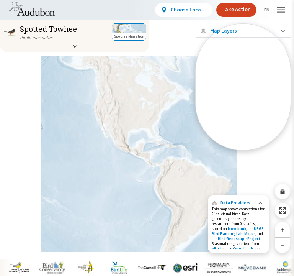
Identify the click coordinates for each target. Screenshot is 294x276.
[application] (147, 138)
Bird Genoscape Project (239, 238)
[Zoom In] (282, 229)
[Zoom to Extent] (282, 210)
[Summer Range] (243, 119)
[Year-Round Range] (243, 145)
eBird (217, 248)
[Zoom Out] (282, 245)
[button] (238, 202)
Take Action (230, 9)
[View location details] (177, 10)
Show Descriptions (243, 152)
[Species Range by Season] (243, 106)
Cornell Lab (243, 248)
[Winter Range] (243, 132)
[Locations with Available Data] (243, 79)
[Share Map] (282, 191)
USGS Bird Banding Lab (238, 231)
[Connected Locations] (243, 92)
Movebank (237, 228)
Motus (249, 233)
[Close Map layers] (243, 31)
